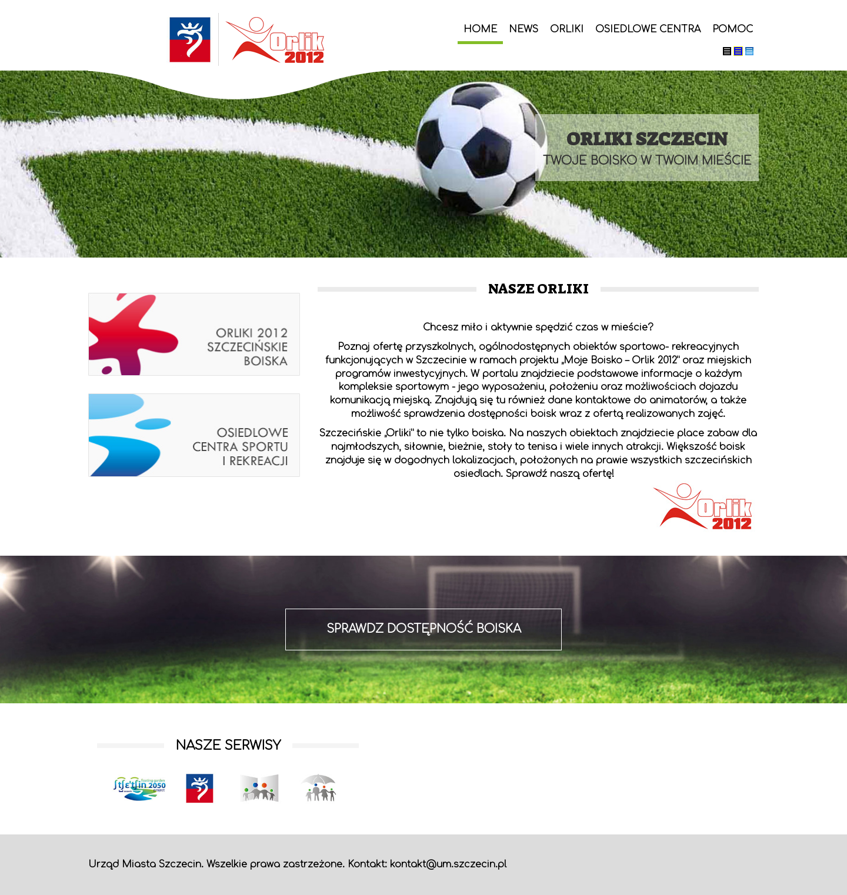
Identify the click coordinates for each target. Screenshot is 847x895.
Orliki (566, 29)
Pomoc (732, 29)
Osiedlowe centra (648, 29)
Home (480, 29)
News (523, 29)
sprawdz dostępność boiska (423, 629)
